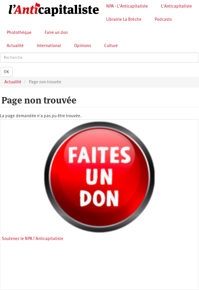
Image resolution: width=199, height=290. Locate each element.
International (49, 46)
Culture (111, 46)
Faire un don (56, 33)
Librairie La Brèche (124, 20)
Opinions (82, 46)
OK (6, 72)
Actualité (15, 46)
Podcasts (163, 20)
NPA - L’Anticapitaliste (127, 6)
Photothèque (19, 33)
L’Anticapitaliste (176, 6)
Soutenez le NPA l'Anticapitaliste (32, 239)
